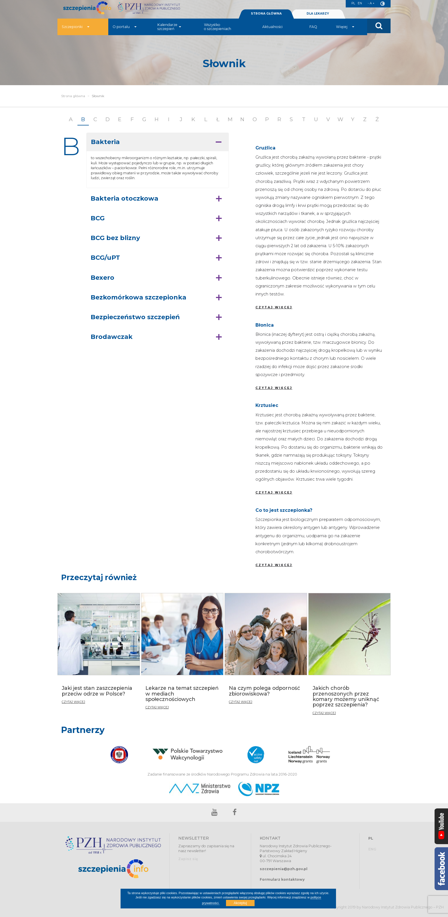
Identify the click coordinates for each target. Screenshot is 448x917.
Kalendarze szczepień (169, 33)
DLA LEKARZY (318, 19)
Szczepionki (75, 33)
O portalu (125, 33)
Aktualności (272, 33)
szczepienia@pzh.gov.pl (283, 869)
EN (358, 4)
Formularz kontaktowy (282, 879)
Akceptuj (240, 903)
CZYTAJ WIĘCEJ (273, 307)
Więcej (345, 33)
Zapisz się (188, 859)
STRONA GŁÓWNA (266, 19)
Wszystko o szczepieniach (217, 33)
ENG (372, 849)
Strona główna (73, 96)
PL (351, 4)
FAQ (313, 33)
